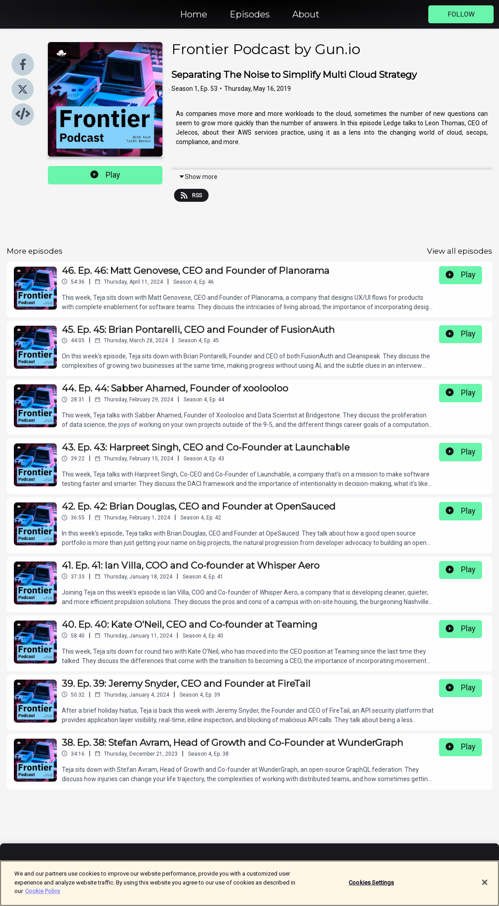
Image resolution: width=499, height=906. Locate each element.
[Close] (485, 888)
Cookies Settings (371, 888)
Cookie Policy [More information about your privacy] (42, 896)
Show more (198, 176)
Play (105, 174)
